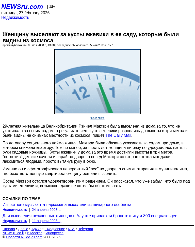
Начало (9, 229)
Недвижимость (15, 17)
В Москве (34, 233)
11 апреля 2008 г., (46, 221)
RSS (71, 229)
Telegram (85, 229)
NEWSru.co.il (13, 233)
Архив (36, 229)
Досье (23, 229)
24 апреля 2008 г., (46, 210)
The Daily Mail (118, 135)
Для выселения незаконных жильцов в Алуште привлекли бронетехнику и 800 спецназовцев (90, 216)
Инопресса (55, 233)
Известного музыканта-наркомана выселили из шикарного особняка (67, 204)
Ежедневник (55, 229)
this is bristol (97, 118)
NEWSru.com (22, 6)
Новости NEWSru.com (24, 237)
